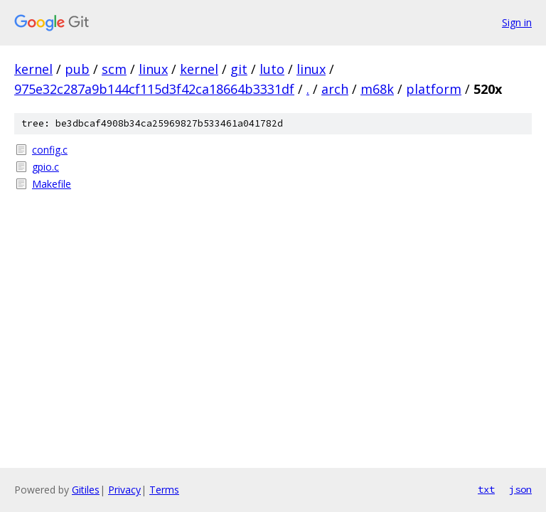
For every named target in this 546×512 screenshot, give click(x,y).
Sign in (517, 22)
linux (153, 69)
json (520, 489)
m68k (377, 88)
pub (77, 69)
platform (433, 88)
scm (114, 69)
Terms (164, 489)
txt (486, 489)
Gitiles (86, 489)
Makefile (51, 184)
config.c (50, 149)
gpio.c (45, 167)
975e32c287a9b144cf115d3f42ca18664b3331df (154, 88)
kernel (33, 69)
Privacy (124, 489)
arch (334, 88)
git (238, 69)
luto (271, 69)
